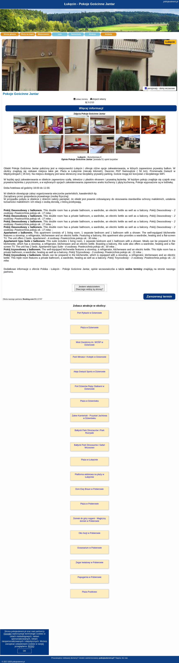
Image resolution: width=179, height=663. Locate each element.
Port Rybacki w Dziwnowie (89, 313)
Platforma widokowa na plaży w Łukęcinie (89, 476)
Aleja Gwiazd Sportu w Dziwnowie (89, 372)
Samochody (76, 34)
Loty (60, 34)
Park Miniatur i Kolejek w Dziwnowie (89, 357)
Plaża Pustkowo (89, 592)
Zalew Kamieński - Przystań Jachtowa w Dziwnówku (89, 417)
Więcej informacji (91, 109)
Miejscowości (43, 34)
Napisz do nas (122, 658)
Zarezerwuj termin (159, 297)
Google (7, 634)
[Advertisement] (89, 631)
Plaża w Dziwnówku (89, 401)
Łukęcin (170, 42)
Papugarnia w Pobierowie (89, 578)
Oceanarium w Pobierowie (89, 548)
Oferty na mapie (27, 34)
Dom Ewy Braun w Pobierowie (89, 490)
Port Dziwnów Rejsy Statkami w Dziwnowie (89, 388)
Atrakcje (92, 34)
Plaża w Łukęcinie (89, 460)
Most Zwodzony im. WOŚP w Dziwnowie (89, 344)
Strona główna (10, 34)
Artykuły (108, 34)
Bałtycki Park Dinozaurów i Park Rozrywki (89, 432)
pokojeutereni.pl (170, 1)
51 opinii (105, 160)
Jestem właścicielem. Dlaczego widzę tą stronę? (89, 288)
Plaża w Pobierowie (89, 504)
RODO (31, 646)
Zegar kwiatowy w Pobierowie (89, 563)
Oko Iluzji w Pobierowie (89, 534)
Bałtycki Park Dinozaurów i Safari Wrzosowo (89, 447)
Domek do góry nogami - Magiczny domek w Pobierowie (89, 520)
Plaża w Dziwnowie (90, 328)
